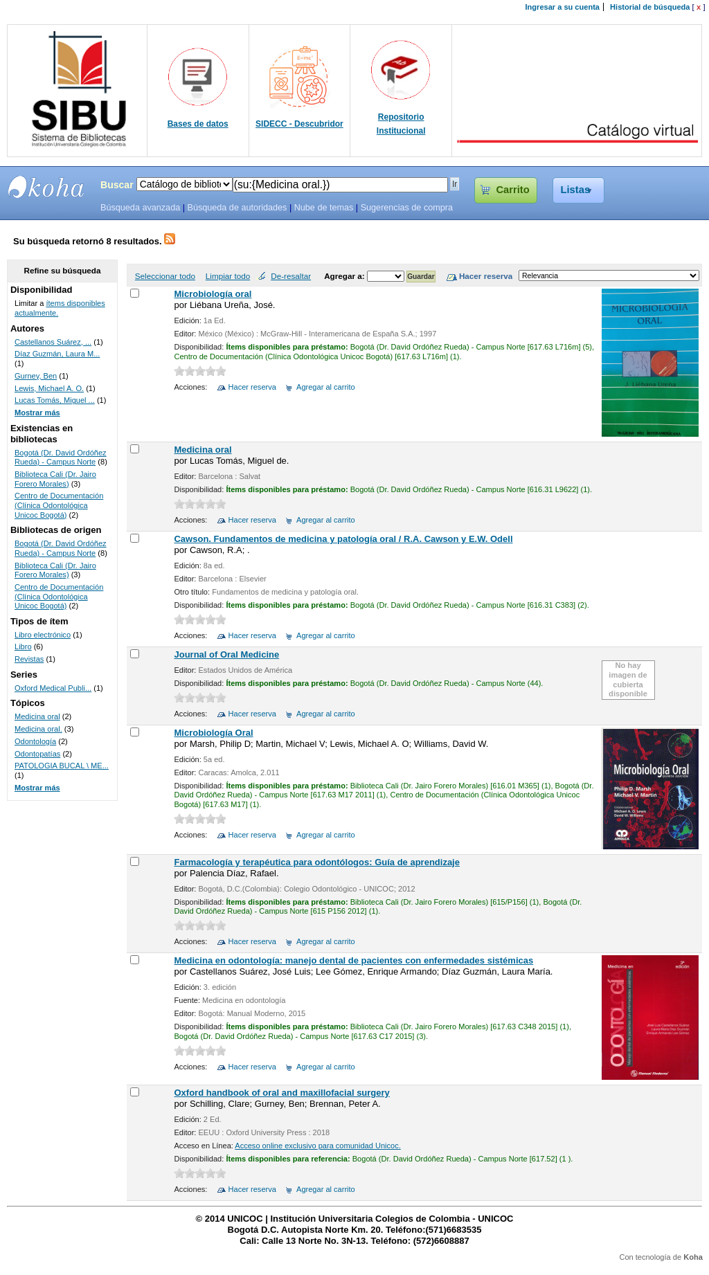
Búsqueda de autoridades (237, 207)
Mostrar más (37, 412)
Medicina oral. (38, 729)
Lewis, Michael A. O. (49, 388)
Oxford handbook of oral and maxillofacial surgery (281, 1092)
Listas (576, 189)
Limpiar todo (228, 275)
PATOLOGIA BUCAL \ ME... (62, 765)
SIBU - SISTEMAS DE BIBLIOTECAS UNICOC (46, 187)
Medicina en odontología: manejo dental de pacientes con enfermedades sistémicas (353, 960)
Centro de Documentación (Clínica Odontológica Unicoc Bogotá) (59, 504)
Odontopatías (37, 754)
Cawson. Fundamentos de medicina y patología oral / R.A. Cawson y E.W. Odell (343, 539)
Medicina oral (202, 449)
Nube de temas (324, 207)
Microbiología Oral (213, 732)
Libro (23, 646)
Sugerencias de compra (407, 207)
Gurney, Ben (36, 376)
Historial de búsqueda (650, 7)
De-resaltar (291, 275)
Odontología (35, 741)
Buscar (117, 184)
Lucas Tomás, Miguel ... (55, 400)
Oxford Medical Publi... (53, 688)
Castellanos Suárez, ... (53, 342)
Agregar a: (345, 275)
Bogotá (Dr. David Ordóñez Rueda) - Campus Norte (61, 458)
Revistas (29, 659)
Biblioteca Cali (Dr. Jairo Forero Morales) (55, 479)
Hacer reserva (252, 387)
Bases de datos (198, 124)
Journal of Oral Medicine (226, 654)
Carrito (512, 189)
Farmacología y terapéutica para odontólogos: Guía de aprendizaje (316, 862)
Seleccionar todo (165, 275)
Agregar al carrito (325, 387)
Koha (693, 1257)
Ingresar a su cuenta (563, 7)
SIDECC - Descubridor (299, 124)
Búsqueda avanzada (140, 207)
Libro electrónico (43, 635)
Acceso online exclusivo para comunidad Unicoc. (317, 1145)
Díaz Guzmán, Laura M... (57, 354)
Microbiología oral (212, 294)
